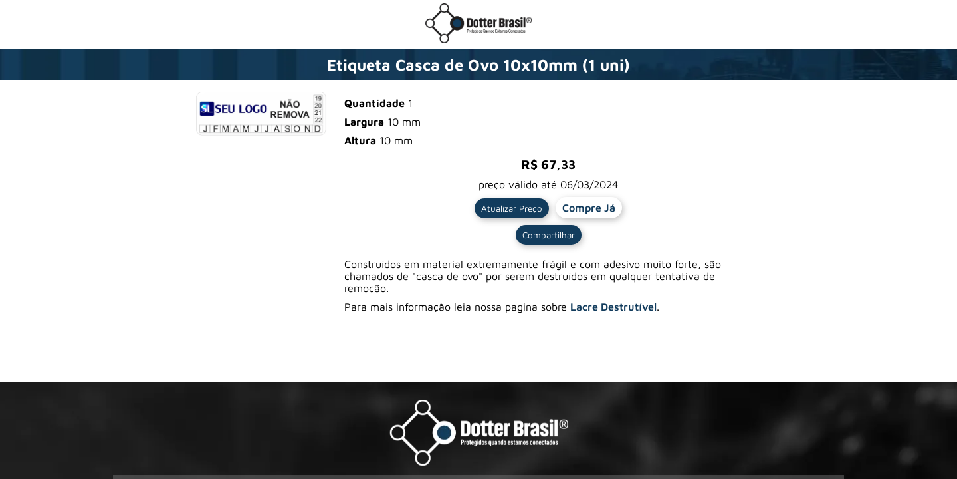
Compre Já (588, 208)
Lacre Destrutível (613, 307)
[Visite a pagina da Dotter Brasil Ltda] (478, 434)
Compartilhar (548, 235)
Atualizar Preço (511, 208)
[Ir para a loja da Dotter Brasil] (478, 39)
